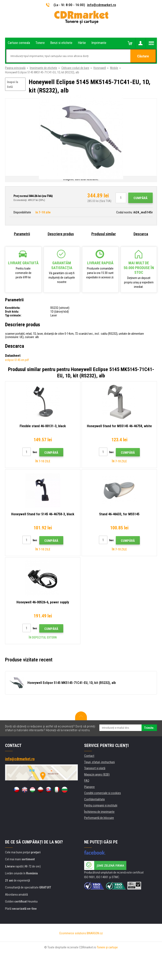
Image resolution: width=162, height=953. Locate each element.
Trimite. (149, 728)
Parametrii (22, 234)
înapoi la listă (12, 84)
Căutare (143, 56)
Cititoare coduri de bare (75, 68)
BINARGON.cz (95, 933)
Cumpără (140, 198)
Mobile (114, 68)
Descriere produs (61, 234)
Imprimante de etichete (43, 68)
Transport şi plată (94, 768)
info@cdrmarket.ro (101, 5)
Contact (89, 756)
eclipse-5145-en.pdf (17, 360)
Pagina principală (15, 68)
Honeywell (99, 68)
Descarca (141, 234)
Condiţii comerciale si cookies (102, 793)
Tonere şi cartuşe (107, 947)
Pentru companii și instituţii (100, 805)
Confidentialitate (94, 799)
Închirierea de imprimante (99, 812)
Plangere (89, 787)
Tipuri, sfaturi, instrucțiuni (99, 762)
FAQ (86, 780)
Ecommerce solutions (72, 933)
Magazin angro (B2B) (97, 774)
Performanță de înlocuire (99, 818)
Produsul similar (103, 234)
